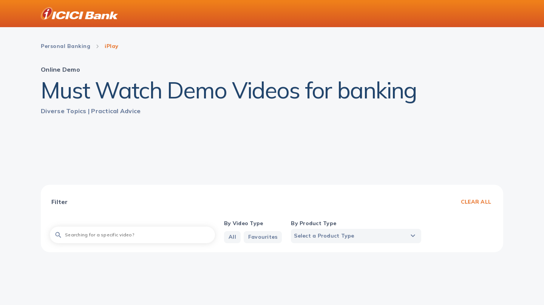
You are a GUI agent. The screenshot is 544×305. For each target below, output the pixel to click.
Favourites (263, 236)
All (232, 236)
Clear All (476, 201)
